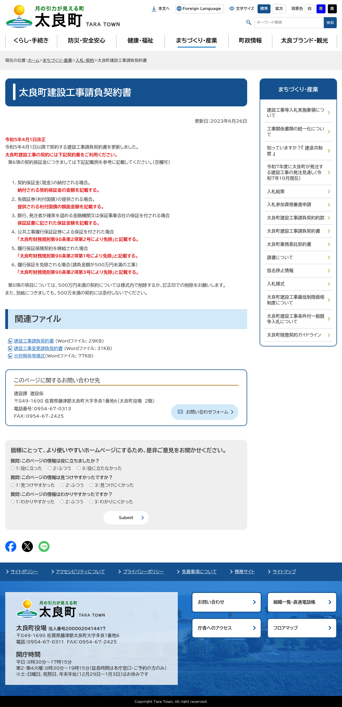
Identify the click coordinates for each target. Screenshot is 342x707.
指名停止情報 (280, 270)
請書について (280, 257)
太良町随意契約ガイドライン (294, 335)
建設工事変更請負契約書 (38, 348)
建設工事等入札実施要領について (295, 113)
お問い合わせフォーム (207, 412)
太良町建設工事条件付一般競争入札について (296, 319)
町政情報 (250, 40)
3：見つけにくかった (113, 485)
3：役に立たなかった (101, 468)
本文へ (164, 8)
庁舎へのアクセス (215, 628)
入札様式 (276, 284)
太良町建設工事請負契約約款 (296, 217)
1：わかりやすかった (34, 502)
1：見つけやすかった (34, 485)
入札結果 (276, 191)
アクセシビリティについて (80, 571)
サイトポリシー (24, 571)
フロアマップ (285, 628)
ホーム (33, 60)
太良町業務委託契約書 (289, 244)
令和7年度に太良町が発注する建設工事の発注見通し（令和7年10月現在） (295, 172)
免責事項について (199, 571)
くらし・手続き (31, 40)
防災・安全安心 (86, 40)
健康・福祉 (140, 40)
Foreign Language (201, 8)
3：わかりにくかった (113, 502)
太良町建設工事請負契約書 (293, 231)
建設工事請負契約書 (34, 341)
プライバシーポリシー (143, 571)
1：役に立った (28, 468)
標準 (264, 8)
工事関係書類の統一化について (295, 132)
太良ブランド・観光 (304, 40)
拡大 (279, 8)
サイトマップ (284, 571)
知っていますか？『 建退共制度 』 (295, 151)
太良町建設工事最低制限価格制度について (296, 300)
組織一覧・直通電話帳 (294, 602)
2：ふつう (61, 468)
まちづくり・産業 (196, 40)
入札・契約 (84, 60)
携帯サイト (245, 571)
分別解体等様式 (29, 356)
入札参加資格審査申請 (289, 204)
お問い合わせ (211, 602)
